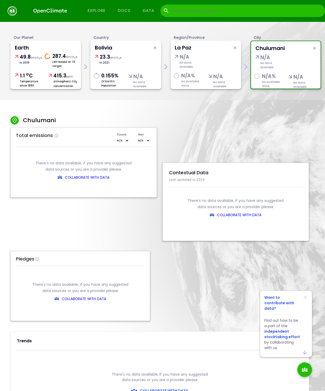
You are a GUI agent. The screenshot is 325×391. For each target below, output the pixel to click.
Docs (124, 11)
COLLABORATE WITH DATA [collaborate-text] (163, 298)
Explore (96, 11)
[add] (304, 369)
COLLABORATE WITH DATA (87, 177)
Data (148, 11)
